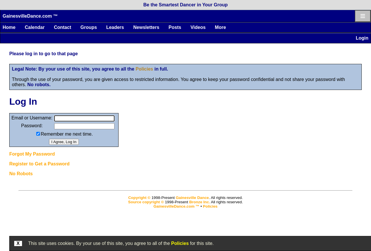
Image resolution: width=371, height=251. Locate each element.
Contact (62, 27)
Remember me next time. (67, 134)
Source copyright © (146, 202)
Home (9, 27)
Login (362, 38)
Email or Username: (31, 117)
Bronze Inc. (199, 202)
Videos (197, 27)
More (220, 27)
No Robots (21, 173)
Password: (32, 125)
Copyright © (139, 197)
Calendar (34, 27)
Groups (88, 27)
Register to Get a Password (39, 163)
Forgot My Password (32, 154)
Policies (144, 69)
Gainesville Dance (192, 197)
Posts (175, 27)
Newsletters (146, 27)
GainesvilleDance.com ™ (30, 16)
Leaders (115, 27)
